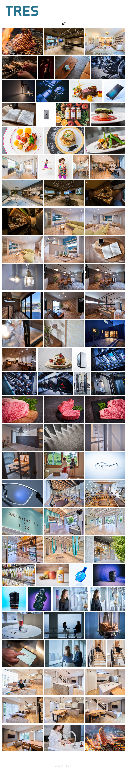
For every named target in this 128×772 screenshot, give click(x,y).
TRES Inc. (68, 765)
